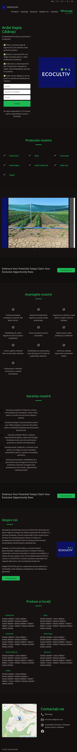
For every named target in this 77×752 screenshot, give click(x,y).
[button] (19, 718)
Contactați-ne (66, 270)
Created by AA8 (13, 749)
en (62, 1)
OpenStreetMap (32, 736)
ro (52, 1)
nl (67, 1)
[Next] (72, 223)
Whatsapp (48, 714)
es (72, 1)
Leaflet (22, 736)
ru (57, 1)
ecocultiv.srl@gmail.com (54, 719)
